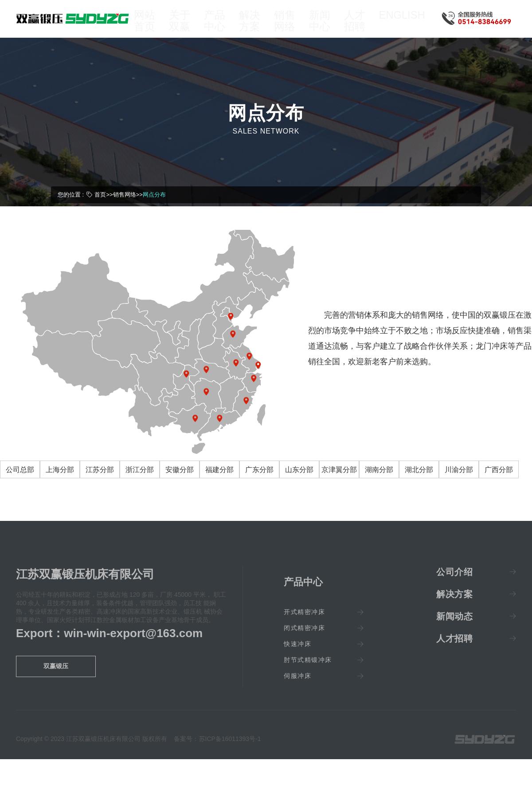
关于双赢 (184, 27)
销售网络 (292, 27)
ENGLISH (406, 23)
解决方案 (256, 27)
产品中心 (219, 27)
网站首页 (147, 27)
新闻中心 (328, 27)
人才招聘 (364, 27)
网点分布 (154, 207)
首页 (100, 207)
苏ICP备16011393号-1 (230, 752)
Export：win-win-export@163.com (109, 646)
